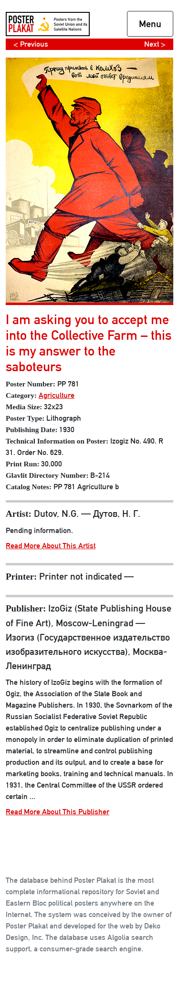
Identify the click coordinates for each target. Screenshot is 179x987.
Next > (155, 44)
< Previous (30, 44)
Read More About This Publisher (57, 811)
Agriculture (56, 395)
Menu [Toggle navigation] (150, 24)
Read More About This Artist (50, 545)
